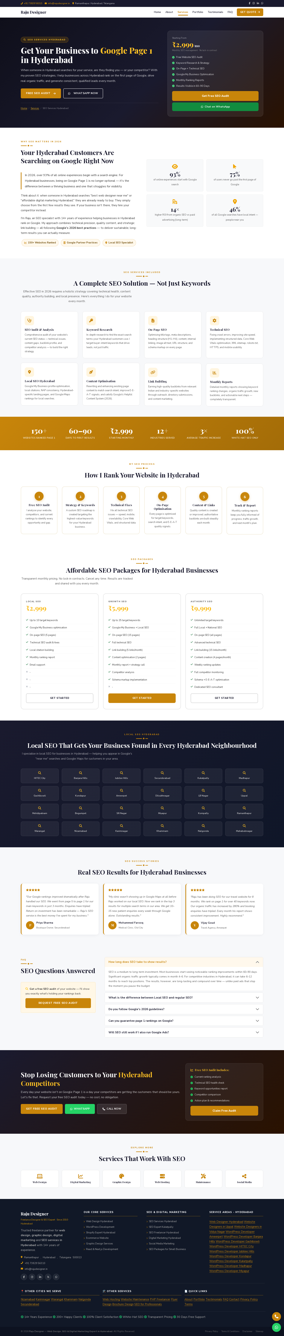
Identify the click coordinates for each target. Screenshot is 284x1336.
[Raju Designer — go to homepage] (33, 12)
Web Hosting (111, 1299)
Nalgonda (84, 1299)
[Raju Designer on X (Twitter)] (48, 1277)
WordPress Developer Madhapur (230, 1266)
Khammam (71, 1299)
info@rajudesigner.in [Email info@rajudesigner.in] (36, 1269)
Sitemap (259, 1331)
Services (183, 12)
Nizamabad (28, 1299)
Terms (188, 1304)
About (169, 12)
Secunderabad (30, 1304)
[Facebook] (249, 3)
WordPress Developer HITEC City (231, 1246)
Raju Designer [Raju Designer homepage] (36, 1331)
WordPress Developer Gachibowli (237, 1241)
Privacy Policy (249, 1299)
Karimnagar (43, 1299)
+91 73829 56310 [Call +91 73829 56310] (33, 3)
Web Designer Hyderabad (226, 1222)
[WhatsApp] (262, 3)
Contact (234, 1299)
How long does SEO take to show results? (154, 979)
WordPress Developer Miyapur (229, 1271)
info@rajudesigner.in (59, 3)
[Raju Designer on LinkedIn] (40, 1277)
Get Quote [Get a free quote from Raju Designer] (250, 12)
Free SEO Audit (41, 93)
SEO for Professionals (148, 1304)
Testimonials (215, 12)
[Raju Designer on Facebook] (24, 1277)
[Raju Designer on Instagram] (32, 1277)
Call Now (95, 1109)
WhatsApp (63, 1109)
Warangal (57, 1299)
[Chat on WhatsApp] (56, 1277)
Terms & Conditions (230, 1331)
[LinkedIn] (258, 3)
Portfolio (198, 12)
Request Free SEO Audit (41, 1003)
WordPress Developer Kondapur (230, 1256)
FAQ (230, 12)
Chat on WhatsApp (215, 106)
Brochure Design (123, 1304)
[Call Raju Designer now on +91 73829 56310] (276, 1316)
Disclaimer (247, 1331)
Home (157, 12)
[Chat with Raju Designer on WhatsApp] (276, 1327)
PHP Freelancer (160, 1299)
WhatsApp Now (83, 93)
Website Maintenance (135, 1299)
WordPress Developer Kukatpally (231, 1261)
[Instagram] (254, 3)
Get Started (59, 715)
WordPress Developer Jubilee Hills (231, 1251)
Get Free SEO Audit (215, 96)
